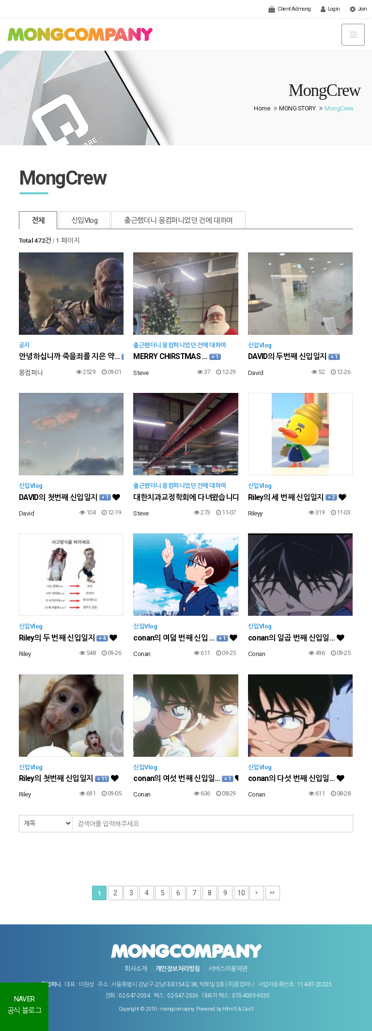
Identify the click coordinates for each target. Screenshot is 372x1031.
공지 (24, 345)
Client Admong (289, 9)
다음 (256, 893)
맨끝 (272, 893)
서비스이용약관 (227, 968)
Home (262, 108)
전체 (38, 220)
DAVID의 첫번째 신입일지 (69, 497)
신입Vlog (84, 220)
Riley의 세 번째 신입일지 (297, 497)
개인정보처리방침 (177, 968)
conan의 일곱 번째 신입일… (296, 637)
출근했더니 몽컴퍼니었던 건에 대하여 (178, 220)
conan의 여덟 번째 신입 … (185, 637)
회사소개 (135, 968)
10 (241, 893)
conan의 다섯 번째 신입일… (296, 778)
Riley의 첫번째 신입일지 (68, 778)
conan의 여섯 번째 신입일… (185, 778)
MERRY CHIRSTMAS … (176, 356)
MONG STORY (297, 108)
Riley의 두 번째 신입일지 (68, 637)
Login (330, 9)
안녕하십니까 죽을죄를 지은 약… (71, 356)
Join (358, 9)
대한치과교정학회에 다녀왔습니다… (185, 497)
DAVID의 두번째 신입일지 (294, 356)
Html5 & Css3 (237, 1009)
